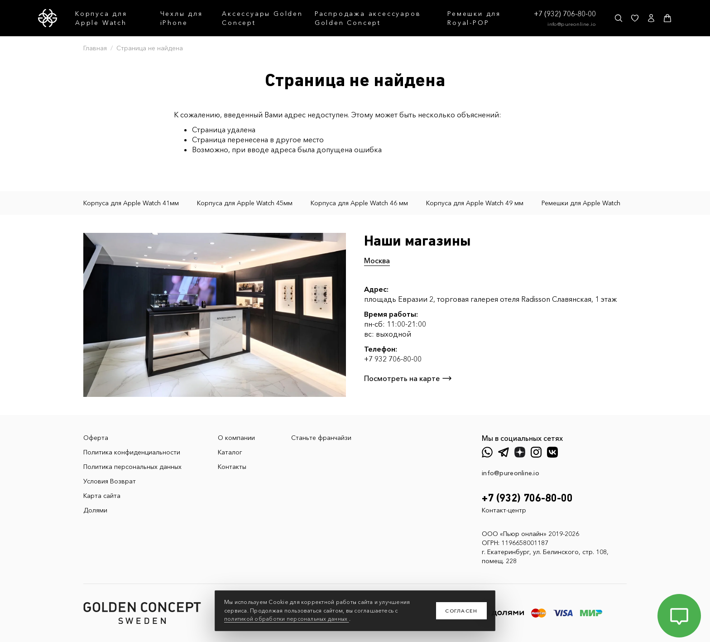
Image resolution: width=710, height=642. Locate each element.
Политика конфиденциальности (131, 452)
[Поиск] (618, 18)
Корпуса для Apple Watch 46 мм (359, 203)
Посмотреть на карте (408, 378)
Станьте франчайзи (321, 438)
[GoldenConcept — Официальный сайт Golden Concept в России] (47, 18)
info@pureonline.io (571, 24)
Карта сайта (101, 496)
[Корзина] (667, 18)
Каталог (230, 452)
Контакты (232, 467)
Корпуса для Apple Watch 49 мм (474, 203)
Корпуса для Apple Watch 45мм (245, 203)
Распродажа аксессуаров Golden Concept (368, 18)
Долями (95, 510)
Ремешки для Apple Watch (581, 203)
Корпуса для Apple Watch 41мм (131, 203)
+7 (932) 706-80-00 (565, 13)
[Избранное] (634, 18)
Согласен (461, 611)
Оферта (95, 438)
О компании (236, 438)
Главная (95, 48)
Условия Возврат (109, 481)
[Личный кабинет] (651, 18)
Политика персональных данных (132, 467)
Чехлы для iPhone (181, 18)
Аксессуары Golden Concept (262, 18)
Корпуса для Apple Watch (101, 18)
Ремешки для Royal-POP (474, 18)
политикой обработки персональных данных (286, 618)
